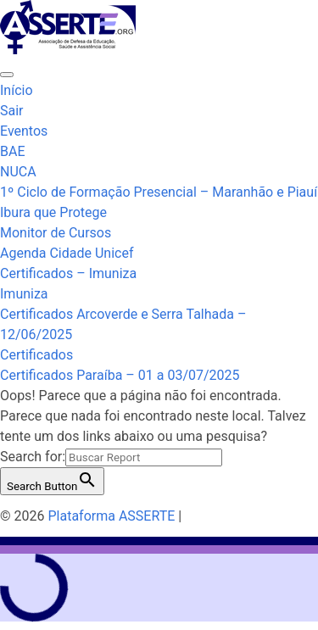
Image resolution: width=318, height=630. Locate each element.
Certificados (36, 355)
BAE (12, 151)
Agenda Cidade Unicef (66, 253)
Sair (12, 111)
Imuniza (24, 294)
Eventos (23, 131)
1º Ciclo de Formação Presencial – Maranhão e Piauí (158, 192)
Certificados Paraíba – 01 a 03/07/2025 (120, 375)
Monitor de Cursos (55, 233)
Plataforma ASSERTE (111, 516)
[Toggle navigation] (7, 74)
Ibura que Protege (53, 212)
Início (16, 90)
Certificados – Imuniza (68, 273)
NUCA (18, 172)
